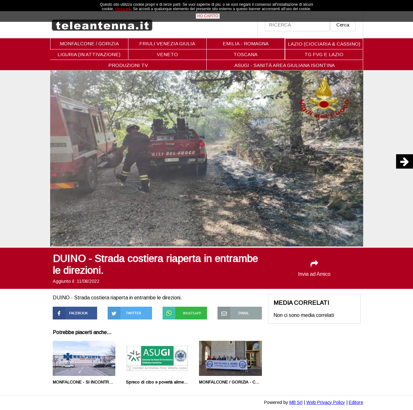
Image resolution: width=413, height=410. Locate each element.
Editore (356, 402)
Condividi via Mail (237, 309)
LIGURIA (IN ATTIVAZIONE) (88, 54)
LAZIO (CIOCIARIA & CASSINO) (324, 44)
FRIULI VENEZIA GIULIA (167, 43)
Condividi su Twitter (130, 309)
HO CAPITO (207, 16)
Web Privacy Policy (325, 402)
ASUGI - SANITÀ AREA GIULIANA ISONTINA (284, 65)
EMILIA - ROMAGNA (246, 43)
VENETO (167, 54)
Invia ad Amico (314, 268)
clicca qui (123, 9)
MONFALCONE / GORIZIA (89, 43)
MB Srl (295, 402)
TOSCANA (245, 54)
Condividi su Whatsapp (176, 312)
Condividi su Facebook (66, 312)
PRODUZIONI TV (128, 65)
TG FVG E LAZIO (323, 54)
